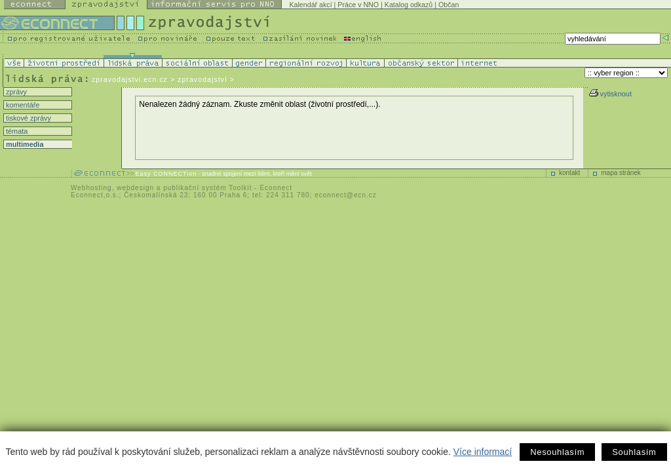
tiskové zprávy (27, 118)
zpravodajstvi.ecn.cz (130, 79)
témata (16, 131)
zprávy (15, 92)
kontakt (569, 172)
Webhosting (91, 187)
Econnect (275, 187)
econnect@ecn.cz (346, 195)
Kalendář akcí (310, 5)
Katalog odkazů (408, 5)
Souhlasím (634, 452)
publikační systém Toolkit (207, 187)
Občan (448, 5)
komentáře (21, 105)
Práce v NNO (358, 5)
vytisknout (610, 94)
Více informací (482, 451)
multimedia (23, 144)
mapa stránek (621, 172)
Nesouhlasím (557, 452)
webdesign (135, 187)
